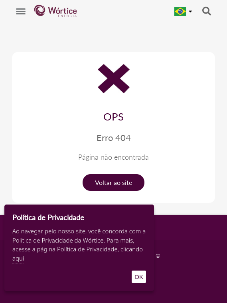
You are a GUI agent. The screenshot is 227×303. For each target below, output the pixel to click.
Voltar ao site (113, 182)
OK (138, 276)
